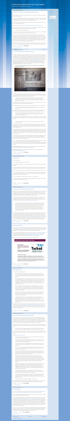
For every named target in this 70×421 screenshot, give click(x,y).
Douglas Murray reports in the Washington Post (30, 399)
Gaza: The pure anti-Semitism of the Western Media (23, 315)
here (14, 326)
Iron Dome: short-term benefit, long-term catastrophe (23, 189)
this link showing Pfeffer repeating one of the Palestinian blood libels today (31, 25)
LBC (16, 384)
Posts (50, 16)
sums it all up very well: (21, 335)
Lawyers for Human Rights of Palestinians (39, 232)
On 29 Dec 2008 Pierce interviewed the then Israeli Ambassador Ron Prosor (31, 304)
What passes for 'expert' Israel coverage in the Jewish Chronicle (25, 12)
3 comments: (19, 152)
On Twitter (50, 12)
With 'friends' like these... (18, 225)
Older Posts (44, 416)
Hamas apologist (28, 233)
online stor (21, 142)
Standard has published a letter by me (19, 150)
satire (16, 184)
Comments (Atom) (20, 418)
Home (30, 416)
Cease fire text (16, 158)
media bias (19, 153)
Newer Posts (15, 416)
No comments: (20, 412)
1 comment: (19, 220)
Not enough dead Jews (17, 269)
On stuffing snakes (16, 389)
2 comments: (19, 45)
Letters (16, 153)
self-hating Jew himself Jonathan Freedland (32, 235)
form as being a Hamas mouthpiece (34, 59)
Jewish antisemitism (18, 265)
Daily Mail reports (27, 146)
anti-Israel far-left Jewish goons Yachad (22, 227)
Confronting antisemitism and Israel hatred (27, 5)
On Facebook (51, 11)
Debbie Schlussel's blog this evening (32, 200)
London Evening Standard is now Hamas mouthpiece (23, 51)
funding (16, 413)
